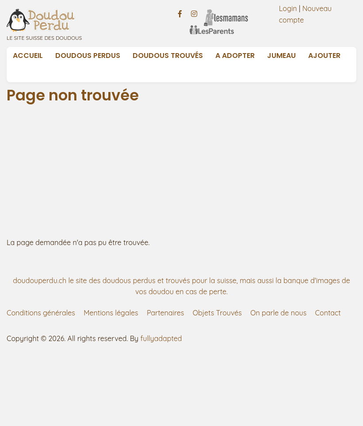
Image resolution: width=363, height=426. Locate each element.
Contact (328, 312)
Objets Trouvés (217, 312)
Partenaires (165, 312)
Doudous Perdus (87, 55)
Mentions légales (111, 312)
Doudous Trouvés (168, 55)
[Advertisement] (181, 171)
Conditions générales (41, 312)
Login (288, 8)
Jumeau (281, 55)
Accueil (28, 55)
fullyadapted (161, 338)
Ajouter (324, 55)
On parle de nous (278, 312)
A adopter (235, 55)
